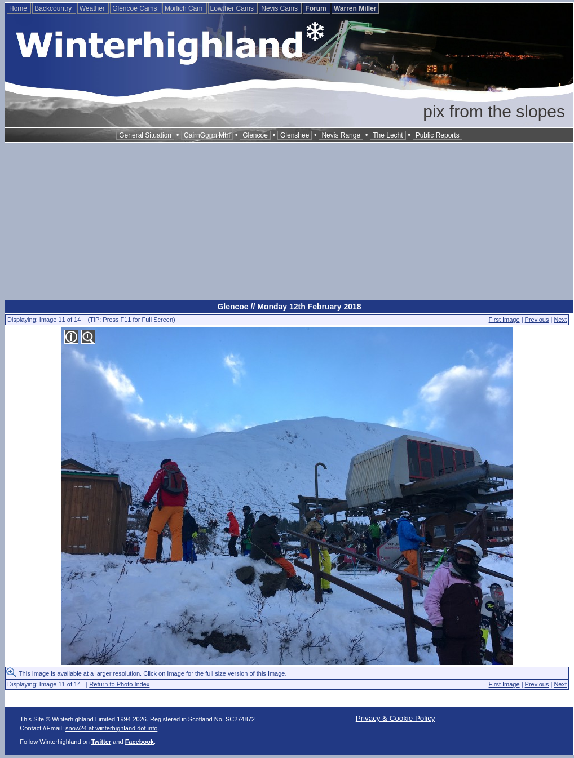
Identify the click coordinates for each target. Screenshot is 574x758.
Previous (537, 319)
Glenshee (294, 135)
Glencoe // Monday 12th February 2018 (289, 306)
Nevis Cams (280, 8)
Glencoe (255, 135)
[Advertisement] (289, 221)
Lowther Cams (233, 8)
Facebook (139, 741)
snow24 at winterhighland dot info (111, 728)
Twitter (101, 741)
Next (560, 319)
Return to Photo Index (119, 684)
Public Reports (438, 135)
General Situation (145, 135)
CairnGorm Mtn (207, 135)
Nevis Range (340, 135)
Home (19, 8)
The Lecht (388, 135)
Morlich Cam (185, 8)
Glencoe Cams (135, 8)
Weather (93, 8)
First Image (504, 319)
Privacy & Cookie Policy (395, 718)
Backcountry (53, 8)
